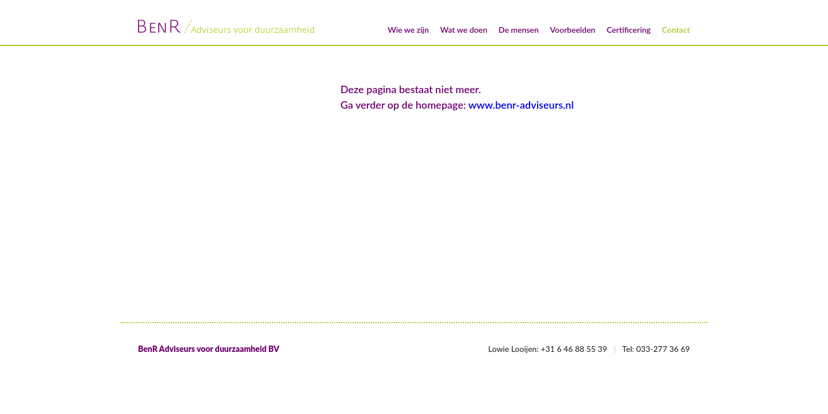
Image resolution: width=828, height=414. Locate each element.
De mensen (519, 29)
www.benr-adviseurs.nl (520, 104)
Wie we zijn (408, 29)
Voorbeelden (572, 29)
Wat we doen (463, 29)
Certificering (629, 29)
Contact (676, 29)
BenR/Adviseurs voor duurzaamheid (227, 26)
